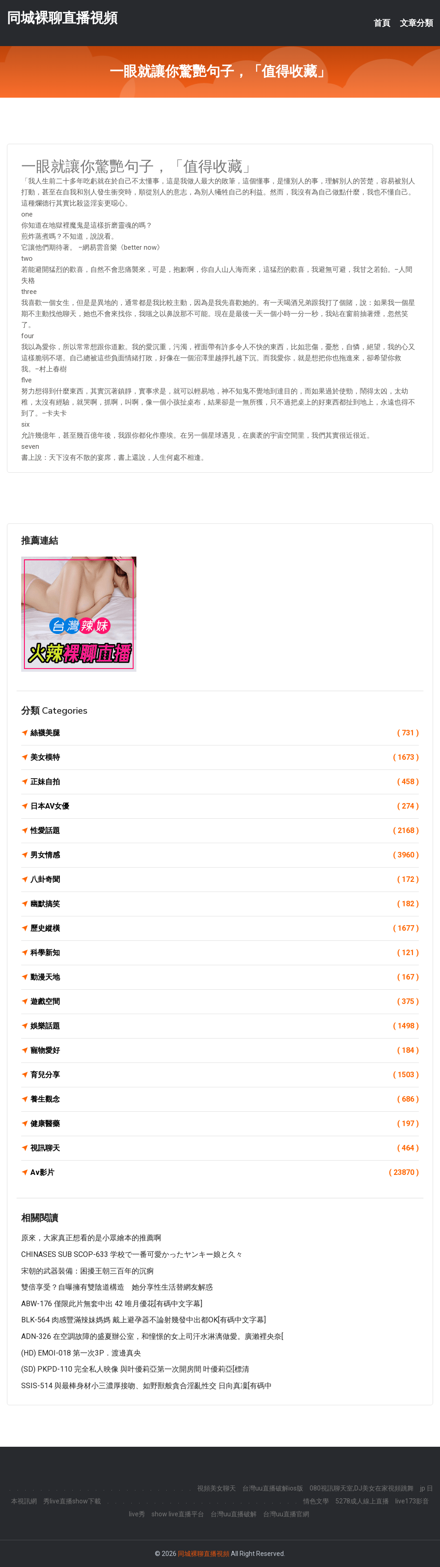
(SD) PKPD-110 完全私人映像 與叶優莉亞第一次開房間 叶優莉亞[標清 (135, 1369)
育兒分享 (224, 1074)
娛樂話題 (224, 1026)
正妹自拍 (224, 781)
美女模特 (224, 757)
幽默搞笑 (224, 904)
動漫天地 (224, 977)
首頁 (382, 23)
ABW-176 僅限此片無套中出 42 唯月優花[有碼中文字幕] (111, 1303)
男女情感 (224, 855)
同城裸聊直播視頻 (62, 18)
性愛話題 (224, 830)
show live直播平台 (178, 1514)
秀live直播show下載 (72, 1501)
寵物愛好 (224, 1050)
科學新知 (224, 952)
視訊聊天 (224, 1148)
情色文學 (316, 1501)
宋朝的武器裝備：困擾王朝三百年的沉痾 (87, 1271)
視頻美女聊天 (216, 1488)
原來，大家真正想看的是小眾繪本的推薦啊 (91, 1237)
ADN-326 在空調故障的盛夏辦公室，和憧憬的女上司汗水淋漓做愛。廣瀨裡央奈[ (152, 1336)
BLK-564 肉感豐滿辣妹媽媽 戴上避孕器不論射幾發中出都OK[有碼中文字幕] (143, 1319)
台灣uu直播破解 (234, 1514)
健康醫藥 (224, 1123)
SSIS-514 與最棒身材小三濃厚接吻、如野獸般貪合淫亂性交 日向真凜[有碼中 (146, 1385)
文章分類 (416, 23)
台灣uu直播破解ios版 (272, 1488)
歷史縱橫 (224, 928)
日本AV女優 (224, 806)
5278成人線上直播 (362, 1501)
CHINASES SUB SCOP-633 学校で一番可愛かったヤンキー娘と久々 (132, 1254)
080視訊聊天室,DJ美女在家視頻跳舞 (362, 1488)
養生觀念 (224, 1099)
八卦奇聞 (224, 879)
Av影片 (224, 1172)
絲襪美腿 (224, 733)
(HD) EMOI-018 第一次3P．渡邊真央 (81, 1353)
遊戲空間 (224, 1001)
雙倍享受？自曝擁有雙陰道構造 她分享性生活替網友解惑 (117, 1287)
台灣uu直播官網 (286, 1514)
